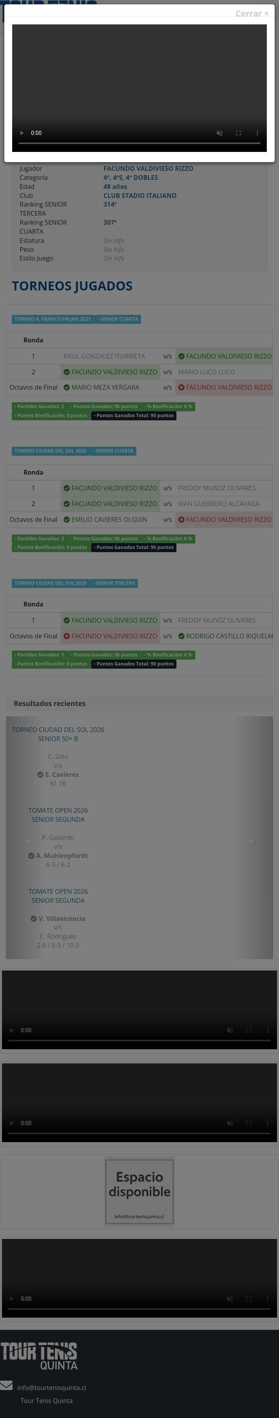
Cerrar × (252, 13)
